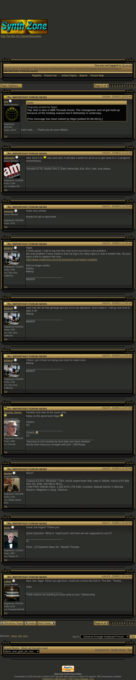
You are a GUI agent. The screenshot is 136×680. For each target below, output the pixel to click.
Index (30, 623)
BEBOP (8, 248)
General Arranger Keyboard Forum (97, 68)
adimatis (9, 157)
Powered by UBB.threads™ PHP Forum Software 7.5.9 (68, 679)
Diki (20, 636)
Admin (14, 636)
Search (83, 75)
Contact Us (102, 649)
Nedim (8, 473)
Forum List (50, 75)
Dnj (6, 101)
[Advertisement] (101, 28)
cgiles (7, 581)
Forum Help (97, 75)
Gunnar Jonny (13, 412)
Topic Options (11, 85)
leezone (9, 211)
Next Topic (46, 623)
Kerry (25, 636)
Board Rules (11, 648)
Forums (25, 68)
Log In (127, 65)
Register (37, 75)
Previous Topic (12, 623)
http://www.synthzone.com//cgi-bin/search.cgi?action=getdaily (61, 259)
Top (5, 136)
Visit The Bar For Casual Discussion (21, 36)
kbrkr (7, 527)
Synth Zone (11, 68)
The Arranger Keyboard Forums (53, 68)
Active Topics (69, 75)
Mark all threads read (34, 648)
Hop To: (76, 637)
